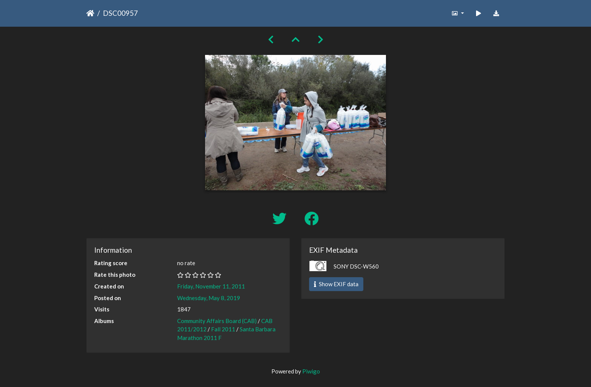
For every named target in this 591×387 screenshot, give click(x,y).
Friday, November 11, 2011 (211, 286)
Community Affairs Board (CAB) (217, 320)
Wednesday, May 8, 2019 (208, 297)
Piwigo (311, 371)
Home (90, 13)
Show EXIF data (336, 284)
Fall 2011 (223, 329)
